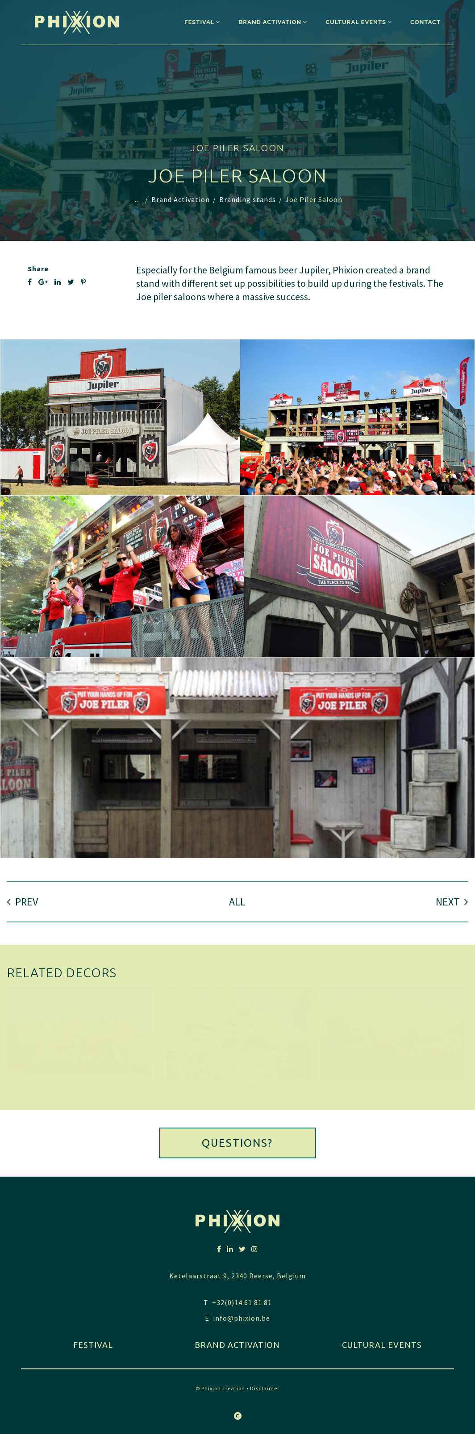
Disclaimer (264, 1388)
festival (93, 1344)
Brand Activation (180, 199)
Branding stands (247, 199)
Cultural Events (382, 1344)
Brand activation (237, 1344)
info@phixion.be (241, 1318)
